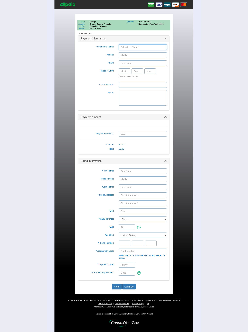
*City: (111, 211)
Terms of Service (105, 304)
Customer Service (122, 304)
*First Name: (108, 171)
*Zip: (111, 227)
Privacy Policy (137, 304)
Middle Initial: (107, 179)
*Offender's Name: (105, 46)
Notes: (111, 92)
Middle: (110, 55)
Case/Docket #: (106, 84)
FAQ (148, 304)
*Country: (109, 235)
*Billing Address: (106, 195)
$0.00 (121, 144)
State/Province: (106, 219)
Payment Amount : (105, 133)
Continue (129, 286)
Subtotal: (109, 144)
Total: (111, 149)
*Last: (111, 63)
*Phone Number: (106, 243)
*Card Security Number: (102, 272)
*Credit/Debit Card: (105, 251)
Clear (116, 286)
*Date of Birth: (107, 71)
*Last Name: (108, 187)
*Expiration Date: (106, 264)
